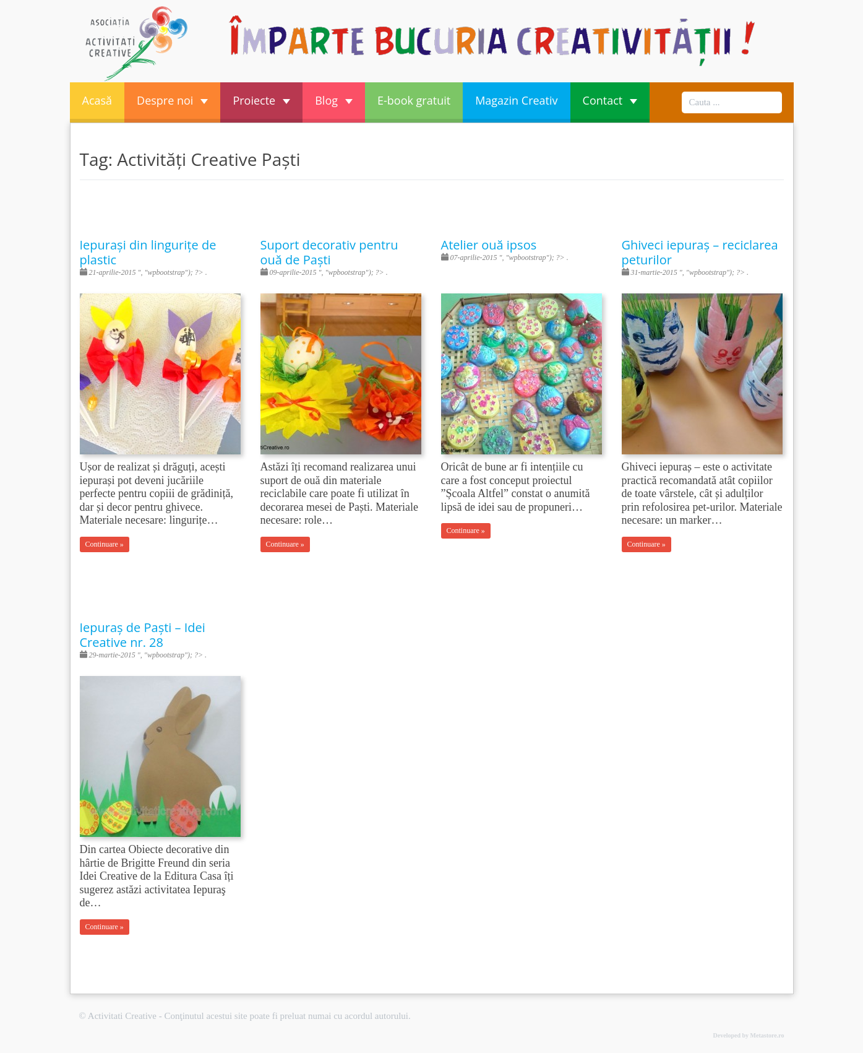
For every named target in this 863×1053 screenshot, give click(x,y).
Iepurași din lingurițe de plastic (148, 252)
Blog (334, 100)
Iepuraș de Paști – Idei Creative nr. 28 (142, 635)
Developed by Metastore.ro (748, 1035)
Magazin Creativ (516, 100)
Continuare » (104, 544)
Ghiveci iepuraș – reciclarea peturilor (700, 252)
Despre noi (172, 100)
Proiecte (261, 100)
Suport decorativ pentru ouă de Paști (329, 252)
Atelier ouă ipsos (489, 244)
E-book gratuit (413, 100)
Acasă (97, 100)
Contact (610, 100)
